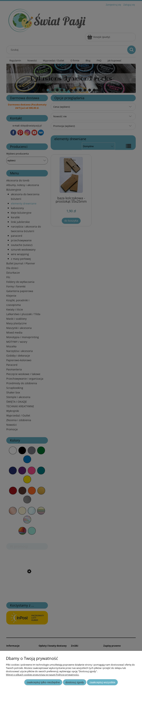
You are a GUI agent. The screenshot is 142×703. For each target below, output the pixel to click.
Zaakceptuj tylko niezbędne (43, 682)
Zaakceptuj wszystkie (102, 682)
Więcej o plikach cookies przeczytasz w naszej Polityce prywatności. (42, 674)
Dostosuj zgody (74, 682)
